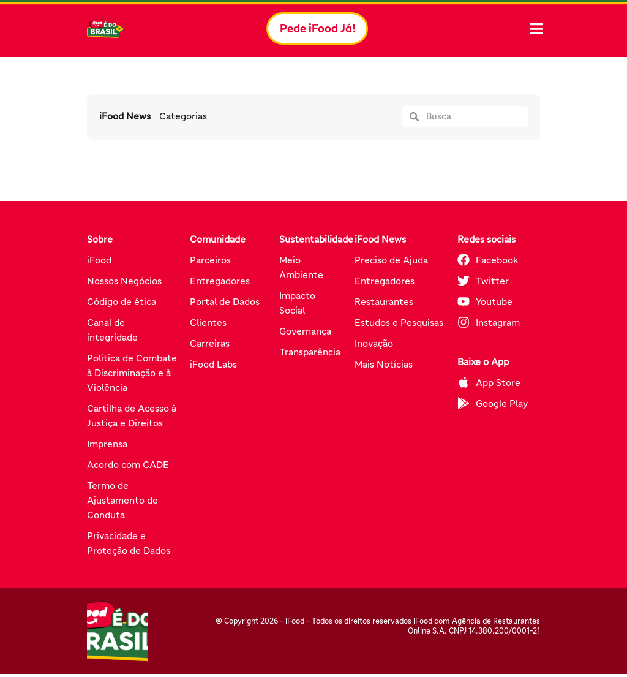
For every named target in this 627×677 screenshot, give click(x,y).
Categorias (184, 119)
